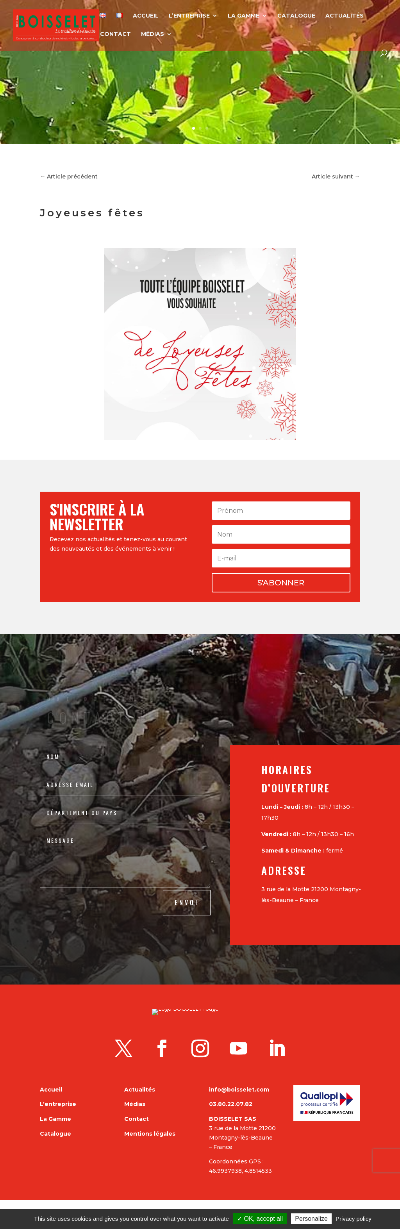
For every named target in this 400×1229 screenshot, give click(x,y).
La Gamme (243, 16)
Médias (152, 34)
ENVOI (187, 902)
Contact (115, 34)
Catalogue (296, 16)
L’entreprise (189, 16)
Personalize (311, 1218)
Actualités (344, 16)
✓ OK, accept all (260, 1218)
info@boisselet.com (239, 1118)
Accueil (146, 16)
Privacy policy (353, 1218)
